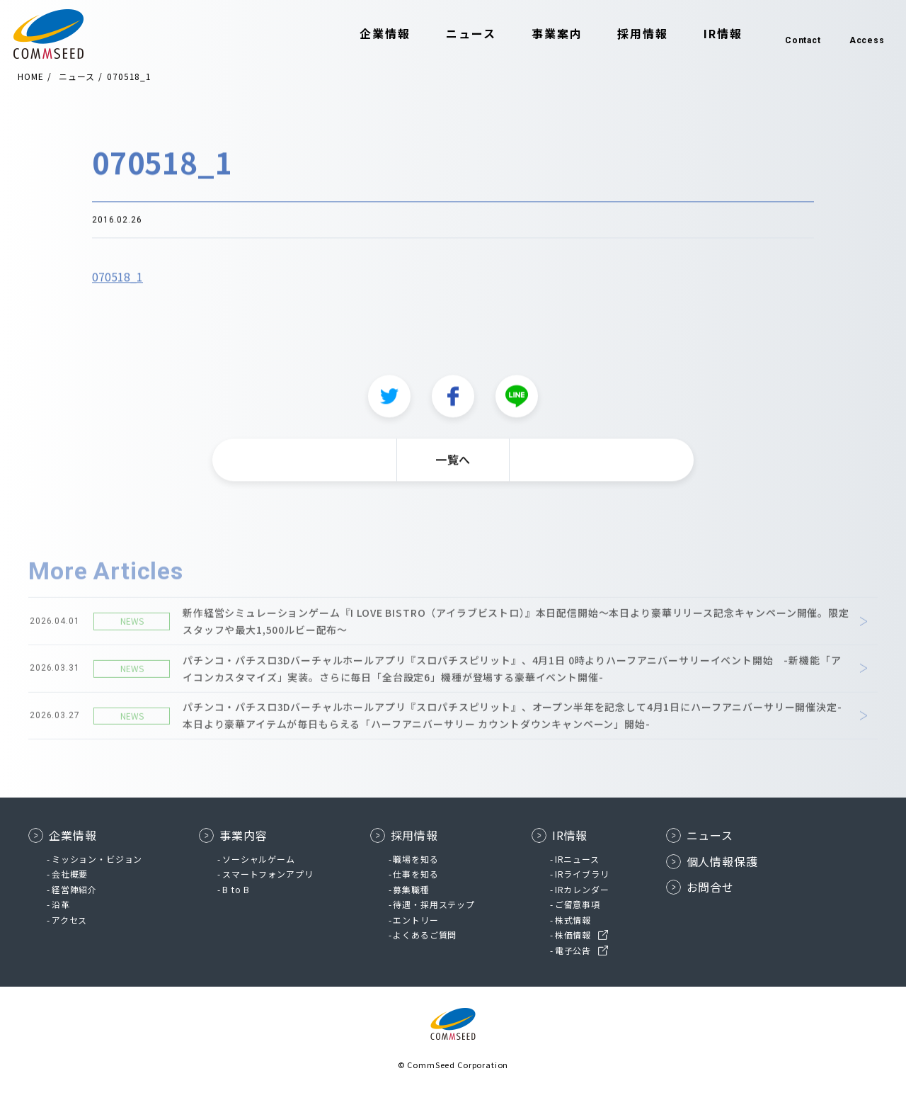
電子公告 (573, 950)
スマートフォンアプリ (267, 874)
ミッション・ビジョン (97, 859)
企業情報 (368, 34)
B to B (236, 889)
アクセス (69, 920)
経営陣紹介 (74, 889)
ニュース (453, 34)
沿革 (61, 904)
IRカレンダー (582, 889)
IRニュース (577, 859)
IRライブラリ (582, 874)
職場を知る (415, 859)
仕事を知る (415, 874)
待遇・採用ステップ (434, 904)
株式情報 (573, 920)
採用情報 (625, 34)
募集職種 (411, 889)
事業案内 (539, 34)
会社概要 (70, 874)
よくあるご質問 (425, 935)
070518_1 (117, 279)
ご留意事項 (577, 904)
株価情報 (573, 935)
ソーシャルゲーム (258, 859)
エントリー (415, 920)
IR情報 (705, 34)
